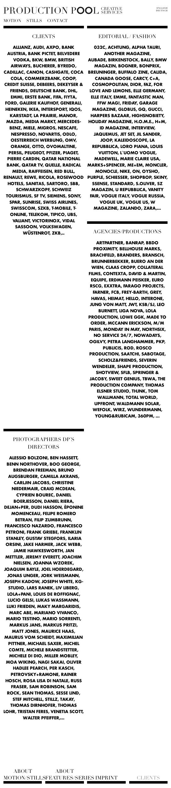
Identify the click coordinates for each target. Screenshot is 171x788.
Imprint (106, 778)
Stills (34, 20)
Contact (57, 20)
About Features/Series (64, 774)
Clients (148, 778)
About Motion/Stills (22, 774)
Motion (12, 20)
